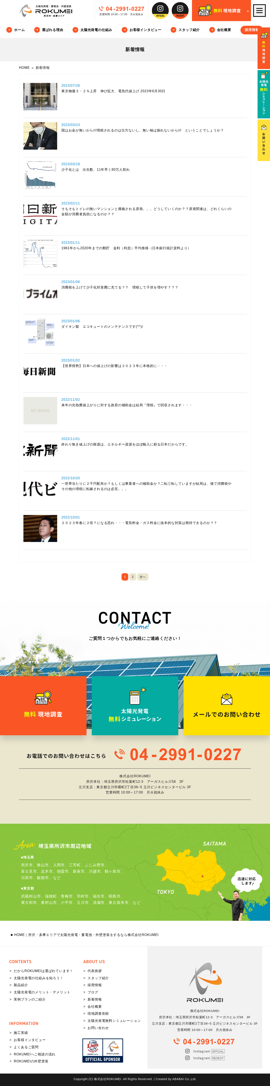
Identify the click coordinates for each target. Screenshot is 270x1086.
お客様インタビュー (145, 30)
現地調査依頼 (98, 1013)
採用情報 (252, 30)
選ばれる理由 (52, 30)
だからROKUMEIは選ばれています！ (43, 971)
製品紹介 (21, 985)
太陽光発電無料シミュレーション (114, 1020)
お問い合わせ (98, 1028)
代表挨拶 (95, 971)
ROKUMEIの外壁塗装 (31, 1061)
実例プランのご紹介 (30, 999)
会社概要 (224, 30)
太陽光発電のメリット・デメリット (42, 992)
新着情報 (95, 999)
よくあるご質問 (26, 1047)
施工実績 (21, 1033)
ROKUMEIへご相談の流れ (34, 1054)
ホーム (19, 30)
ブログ (93, 992)
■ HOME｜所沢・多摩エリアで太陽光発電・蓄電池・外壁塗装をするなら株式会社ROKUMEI (85, 935)
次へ (143, 576)
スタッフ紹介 (189, 30)
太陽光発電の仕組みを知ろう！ (38, 978)
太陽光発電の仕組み (96, 30)
